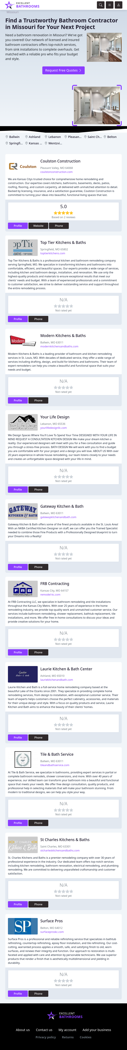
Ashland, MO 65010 (52, 676)
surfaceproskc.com (52, 932)
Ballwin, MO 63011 (52, 342)
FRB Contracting (54, 583)
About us (23, 1030)
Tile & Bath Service (57, 754)
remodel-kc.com (50, 594)
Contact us (44, 1030)
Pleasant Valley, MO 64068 (56, 168)
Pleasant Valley (78, 137)
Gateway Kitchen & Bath (62, 506)
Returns (68, 1037)
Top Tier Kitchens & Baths (63, 242)
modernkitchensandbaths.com (59, 346)
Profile (18, 226)
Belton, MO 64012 (51, 928)
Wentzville (55, 143)
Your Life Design (54, 417)
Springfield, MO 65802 (54, 249)
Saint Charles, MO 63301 (55, 846)
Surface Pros (51, 920)
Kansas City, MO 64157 (54, 590)
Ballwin (14, 137)
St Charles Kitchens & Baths (64, 839)
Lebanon (54, 137)
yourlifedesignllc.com (53, 428)
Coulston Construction (60, 161)
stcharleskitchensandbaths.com (60, 850)
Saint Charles (97, 137)
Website (38, 226)
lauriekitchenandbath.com (56, 680)
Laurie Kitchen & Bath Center (66, 668)
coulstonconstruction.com (56, 172)
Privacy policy (46, 1037)
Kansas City (37, 143)
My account (67, 1030)
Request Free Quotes (63, 70)
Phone (59, 226)
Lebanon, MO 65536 (52, 424)
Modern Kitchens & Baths (63, 335)
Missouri (13, 12)
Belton (112, 137)
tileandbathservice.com (54, 765)
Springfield (17, 143)
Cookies (85, 1037)
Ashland (34, 137)
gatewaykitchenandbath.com (58, 517)
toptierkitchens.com (52, 253)
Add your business (97, 1030)
